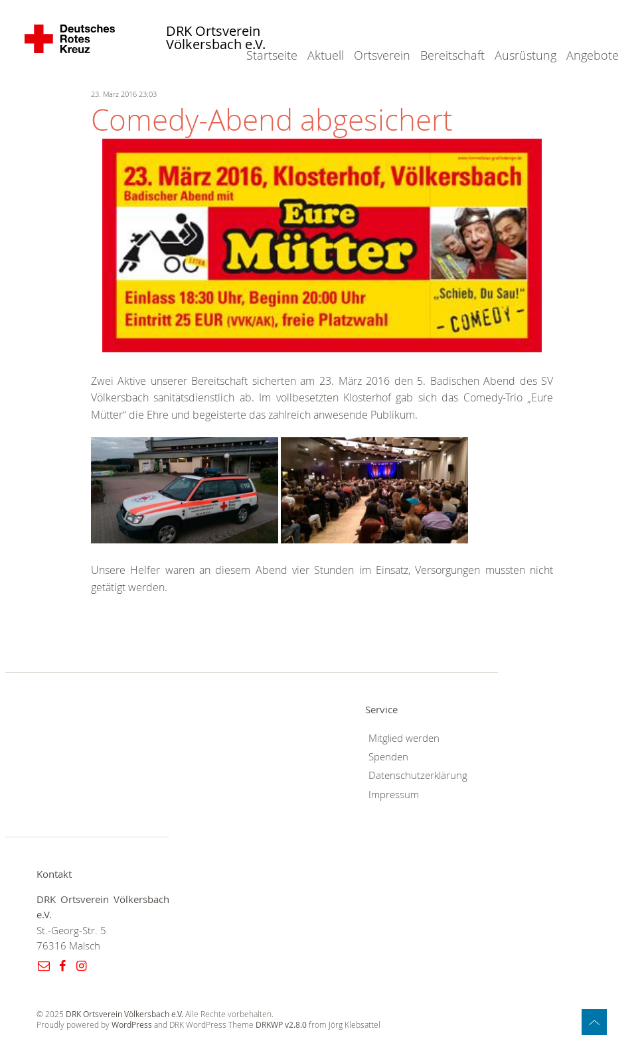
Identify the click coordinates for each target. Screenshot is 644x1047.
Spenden (388, 756)
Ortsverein (382, 55)
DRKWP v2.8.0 (281, 1025)
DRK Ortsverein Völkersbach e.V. (216, 38)
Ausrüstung (525, 55)
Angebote (592, 55)
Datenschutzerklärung (417, 775)
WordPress (132, 1025)
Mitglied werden (404, 738)
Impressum (393, 794)
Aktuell (325, 55)
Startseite (271, 55)
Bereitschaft (452, 55)
